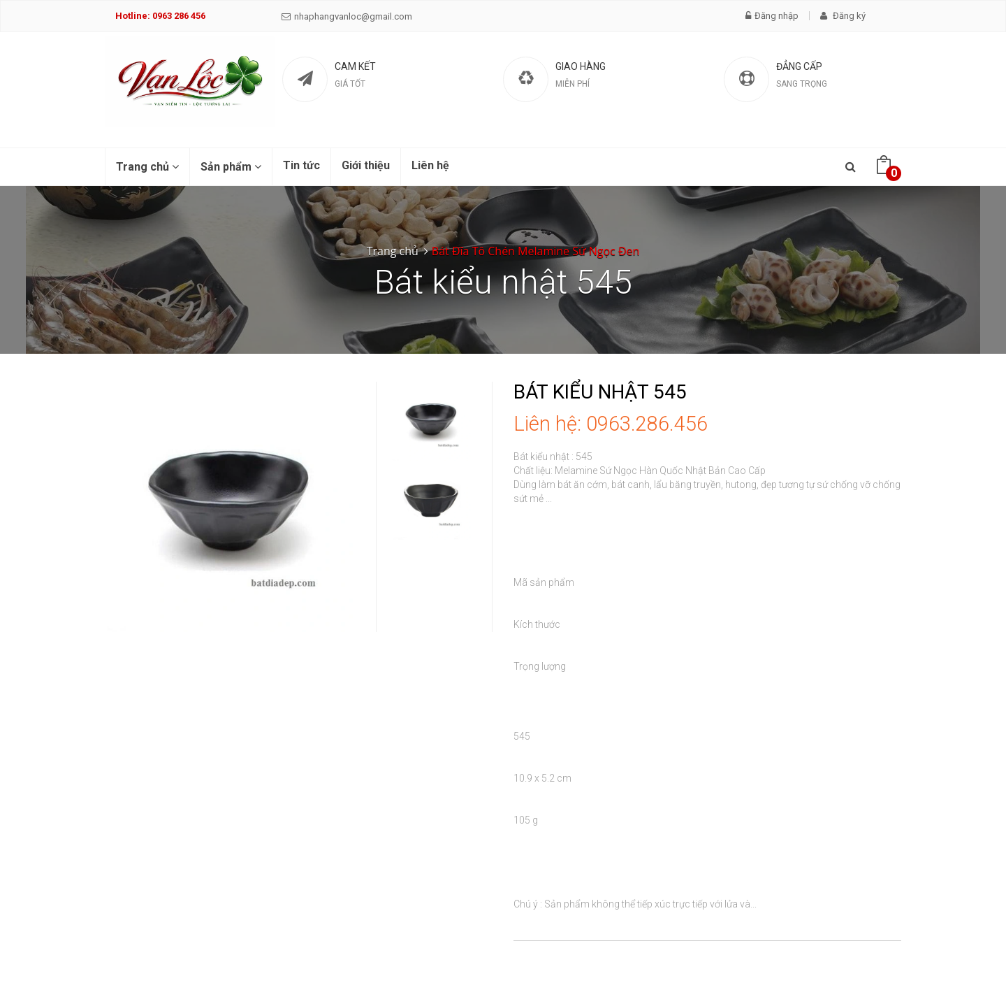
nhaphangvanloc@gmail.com (347, 16)
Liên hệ (430, 165)
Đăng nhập (772, 15)
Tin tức (301, 165)
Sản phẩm (231, 166)
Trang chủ (147, 166)
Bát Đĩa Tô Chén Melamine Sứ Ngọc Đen (535, 251)
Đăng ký (843, 15)
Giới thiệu (366, 165)
